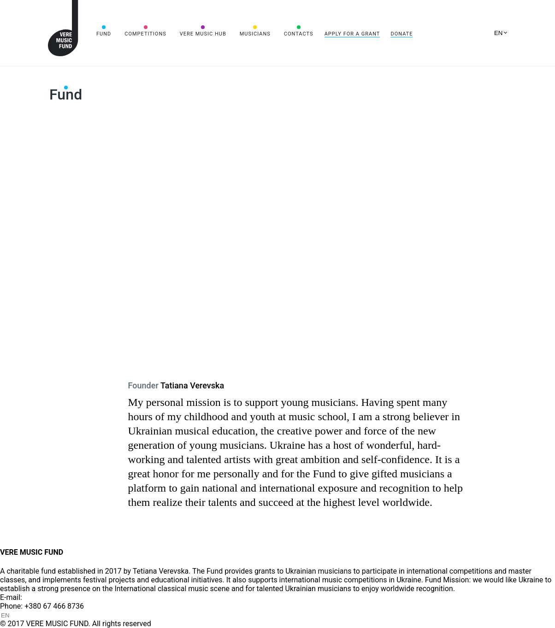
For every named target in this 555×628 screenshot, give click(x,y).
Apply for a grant (352, 34)
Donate (401, 34)
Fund (103, 34)
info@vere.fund (49, 597)
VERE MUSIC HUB (203, 34)
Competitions (145, 34)
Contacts (298, 34)
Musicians (255, 34)
